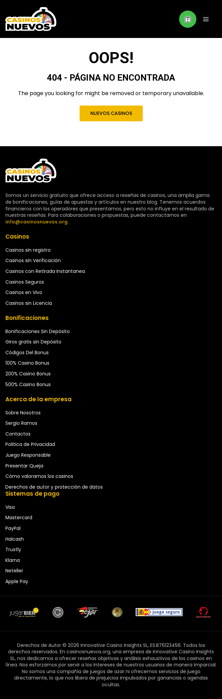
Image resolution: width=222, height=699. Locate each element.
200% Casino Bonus (28, 373)
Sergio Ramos (21, 423)
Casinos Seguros (24, 282)
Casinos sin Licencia (28, 303)
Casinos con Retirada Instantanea (45, 271)
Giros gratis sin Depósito (33, 341)
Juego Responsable (28, 455)
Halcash (14, 539)
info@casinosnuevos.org (35, 221)
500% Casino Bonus (28, 384)
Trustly (13, 549)
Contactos (18, 433)
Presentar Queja (24, 465)
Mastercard (18, 517)
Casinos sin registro (28, 250)
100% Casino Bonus (27, 363)
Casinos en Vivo (23, 292)
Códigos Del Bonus (27, 352)
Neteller (14, 570)
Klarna (12, 560)
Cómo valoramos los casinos (39, 476)
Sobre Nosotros (23, 412)
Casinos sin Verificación (33, 260)
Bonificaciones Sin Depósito (37, 331)
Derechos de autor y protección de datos (54, 487)
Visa (10, 507)
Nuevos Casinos (110, 113)
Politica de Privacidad (30, 444)
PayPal (12, 528)
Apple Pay (16, 581)
